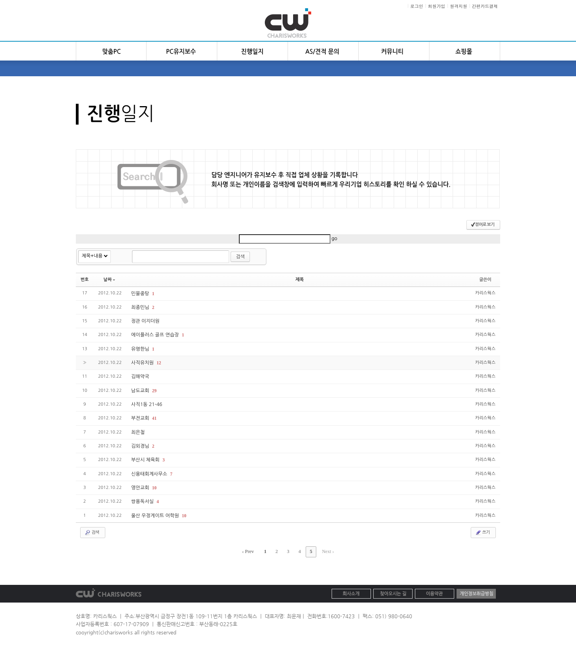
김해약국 (140, 375)
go (335, 238)
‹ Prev (249, 549)
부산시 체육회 (145, 458)
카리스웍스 (485, 292)
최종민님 (140, 307)
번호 (85, 279)
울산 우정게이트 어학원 (155, 513)
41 (154, 417)
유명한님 (140, 348)
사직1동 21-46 (146, 403)
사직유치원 (143, 362)
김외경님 (140, 444)
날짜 (109, 279)
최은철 (138, 430)
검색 (240, 256)
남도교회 (140, 389)
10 (154, 485)
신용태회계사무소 (149, 472)
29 (154, 389)
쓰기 (482, 530)
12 (158, 362)
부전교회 (140, 417)
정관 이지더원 (145, 320)
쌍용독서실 (143, 499)
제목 (299, 279)
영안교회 (140, 485)
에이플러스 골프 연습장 (155, 334)
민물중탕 (140, 293)
